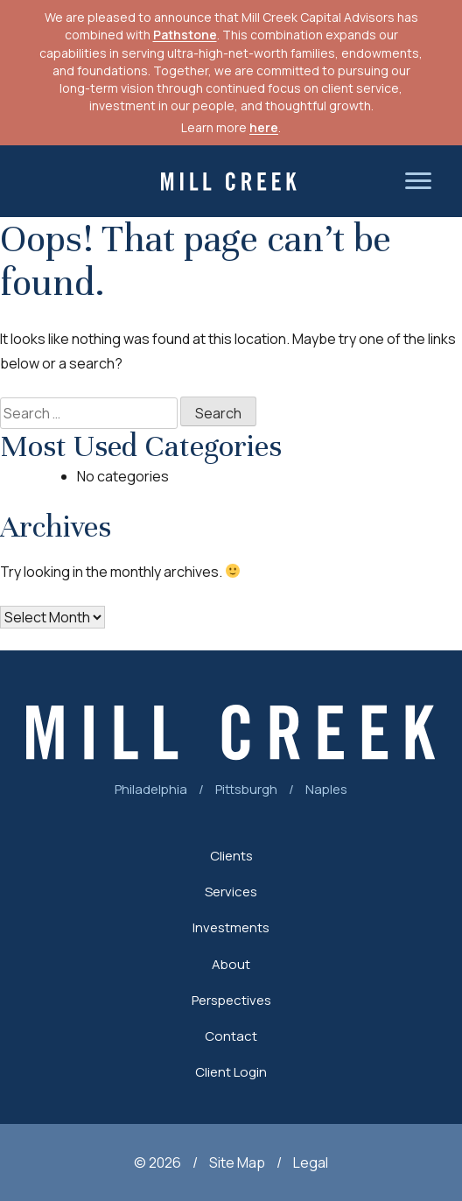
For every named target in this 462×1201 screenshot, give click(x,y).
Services (231, 891)
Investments (231, 927)
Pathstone (185, 34)
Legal (310, 1162)
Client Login (231, 1072)
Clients (231, 855)
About (231, 964)
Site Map (237, 1162)
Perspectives (231, 1000)
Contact (231, 1036)
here (263, 127)
